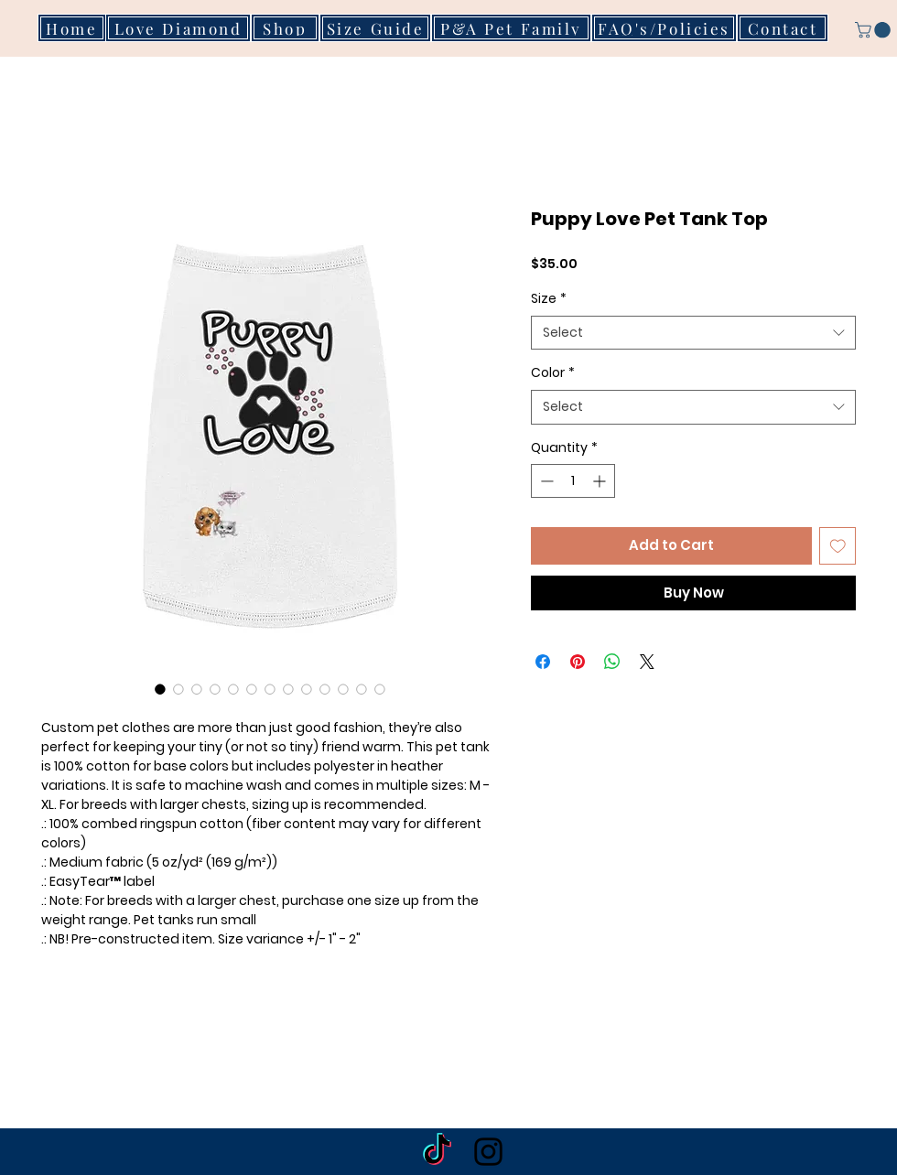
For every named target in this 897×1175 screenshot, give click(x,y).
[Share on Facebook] (543, 662)
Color (553, 373)
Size (549, 298)
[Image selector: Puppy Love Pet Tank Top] (160, 689)
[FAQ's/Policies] (664, 28)
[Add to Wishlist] (838, 546)
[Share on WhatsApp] (612, 662)
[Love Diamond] (178, 28)
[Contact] (782, 28)
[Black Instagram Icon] (488, 1151)
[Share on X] (647, 662)
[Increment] (600, 481)
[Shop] (285, 28)
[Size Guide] (375, 28)
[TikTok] (437, 1151)
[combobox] (693, 333)
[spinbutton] (573, 481)
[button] (799, 37)
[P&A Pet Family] (511, 28)
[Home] (72, 28)
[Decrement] (545, 481)
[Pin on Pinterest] (578, 662)
